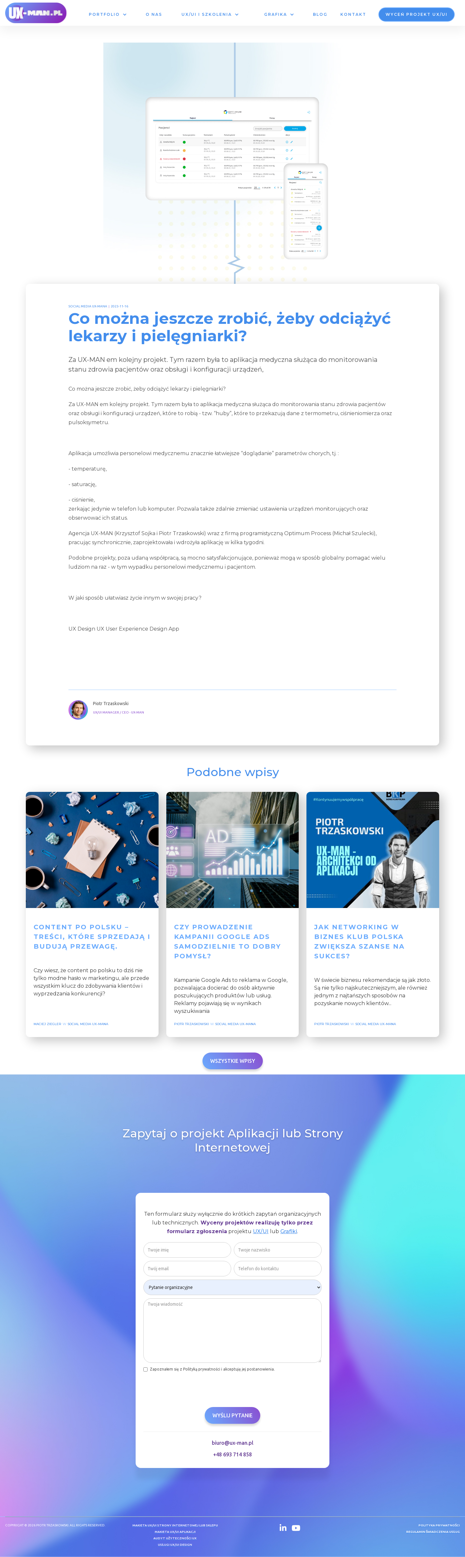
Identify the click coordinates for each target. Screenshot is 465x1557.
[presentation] (192, 1391)
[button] (107, 14)
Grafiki (288, 1236)
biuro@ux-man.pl (232, 1448)
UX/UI (261, 1236)
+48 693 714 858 (232, 1459)
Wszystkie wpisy (232, 1061)
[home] (36, 13)
